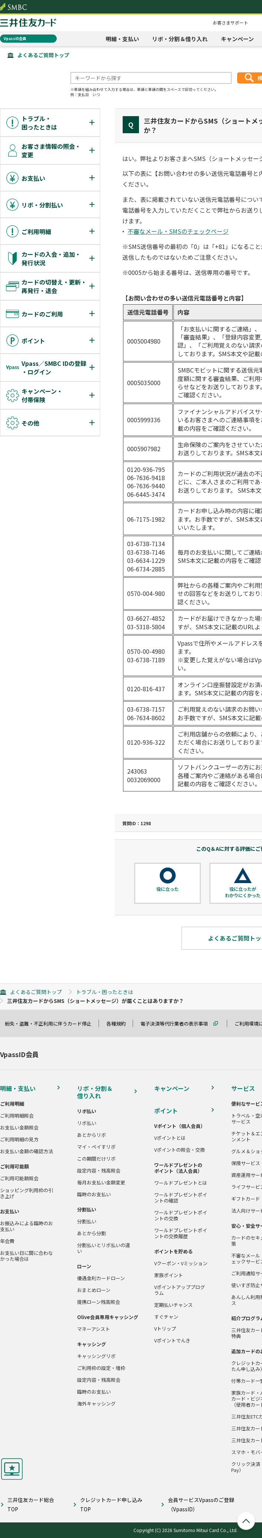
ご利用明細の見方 (19, 1139)
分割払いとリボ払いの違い (103, 1248)
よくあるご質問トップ (43, 55)
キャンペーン (237, 39)
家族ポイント (168, 1275)
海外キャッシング (96, 1404)
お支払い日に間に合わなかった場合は (26, 1256)
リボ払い (86, 1123)
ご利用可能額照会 (19, 1178)
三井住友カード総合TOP (30, 1504)
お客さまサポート (230, 22)
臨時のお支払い (94, 1194)
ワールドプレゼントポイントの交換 (180, 1215)
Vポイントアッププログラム (179, 1290)
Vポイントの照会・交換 (179, 1150)
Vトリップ (165, 1329)
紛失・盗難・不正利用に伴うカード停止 (51, 1023)
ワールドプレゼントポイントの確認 (180, 1198)
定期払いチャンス (173, 1305)
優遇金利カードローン (101, 1278)
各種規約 (119, 1023)
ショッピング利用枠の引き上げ (26, 1193)
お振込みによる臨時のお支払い (26, 1226)
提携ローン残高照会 (98, 1302)
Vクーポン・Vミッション (181, 1263)
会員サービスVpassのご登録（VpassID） (201, 1504)
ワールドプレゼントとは (180, 1183)
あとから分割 (91, 1233)
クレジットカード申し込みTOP (111, 1504)
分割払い (86, 1221)
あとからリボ (91, 1135)
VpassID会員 (15, 38)
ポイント (166, 1110)
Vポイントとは (170, 1138)
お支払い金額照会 (19, 1128)
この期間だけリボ (96, 1159)
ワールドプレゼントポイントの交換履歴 (180, 1233)
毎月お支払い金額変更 (101, 1183)
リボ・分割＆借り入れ (180, 39)
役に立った (167, 889)
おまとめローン (93, 1290)
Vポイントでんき (172, 1341)
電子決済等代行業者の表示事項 (177, 1023)
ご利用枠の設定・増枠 (101, 1368)
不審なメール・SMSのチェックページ (178, 231)
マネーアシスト (93, 1329)
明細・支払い (122, 39)
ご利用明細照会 (17, 1116)
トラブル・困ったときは (104, 992)
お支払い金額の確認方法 (26, 1151)
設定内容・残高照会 (98, 1171)
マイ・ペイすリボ (96, 1147)
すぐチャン (166, 1317)
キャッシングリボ (96, 1356)
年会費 (7, 1241)
